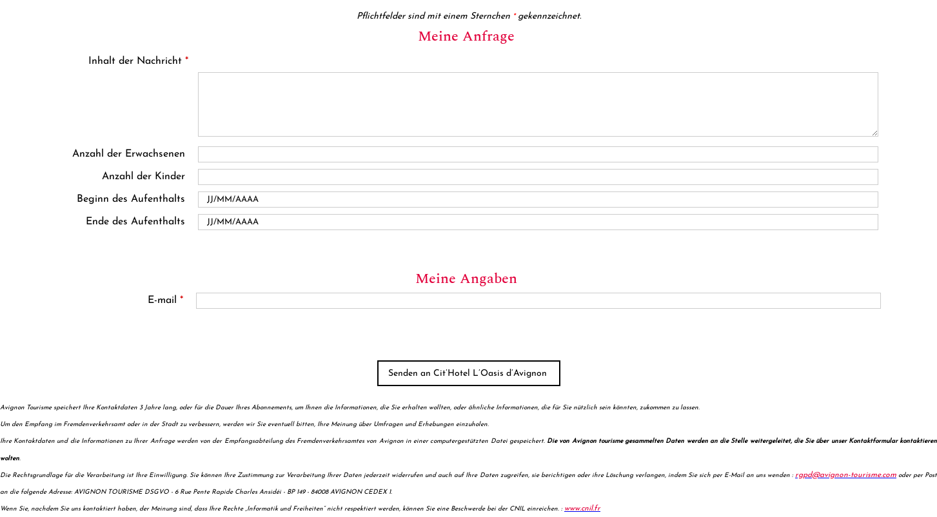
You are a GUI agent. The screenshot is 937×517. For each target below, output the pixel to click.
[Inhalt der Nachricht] (538, 104)
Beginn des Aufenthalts (131, 199)
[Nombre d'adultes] (538, 154)
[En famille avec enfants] (538, 177)
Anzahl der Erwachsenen (128, 154)
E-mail (165, 300)
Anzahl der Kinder (143, 176)
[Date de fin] (538, 222)
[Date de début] (538, 199)
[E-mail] (538, 301)
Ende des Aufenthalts (135, 222)
